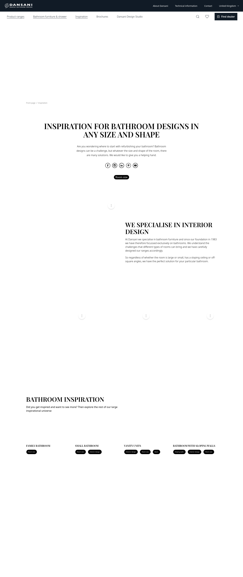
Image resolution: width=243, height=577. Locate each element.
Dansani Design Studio (130, 16)
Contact (208, 5)
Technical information (186, 5)
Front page (31, 103)
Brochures (102, 16)
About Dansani (160, 5)
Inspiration (42, 103)
